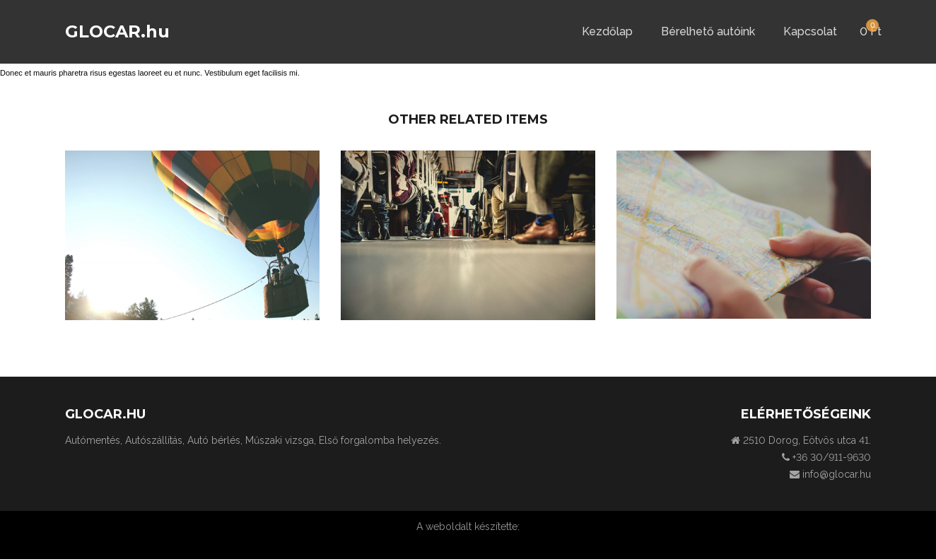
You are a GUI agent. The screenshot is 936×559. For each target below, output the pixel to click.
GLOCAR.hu (117, 31)
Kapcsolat (810, 31)
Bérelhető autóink (708, 31)
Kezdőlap (607, 31)
